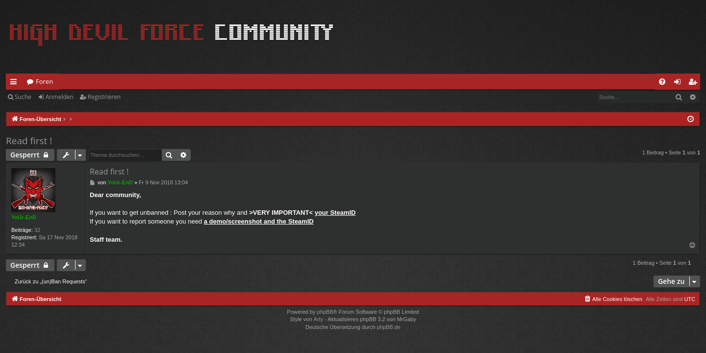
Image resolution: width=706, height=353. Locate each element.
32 (37, 230)
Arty (319, 319)
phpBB (325, 312)
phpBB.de (389, 327)
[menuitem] (662, 82)
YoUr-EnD (23, 217)
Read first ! (29, 140)
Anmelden (60, 97)
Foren (44, 81)
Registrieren (104, 97)
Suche (23, 97)
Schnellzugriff (15, 83)
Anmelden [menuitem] (680, 83)
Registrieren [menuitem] (694, 83)
